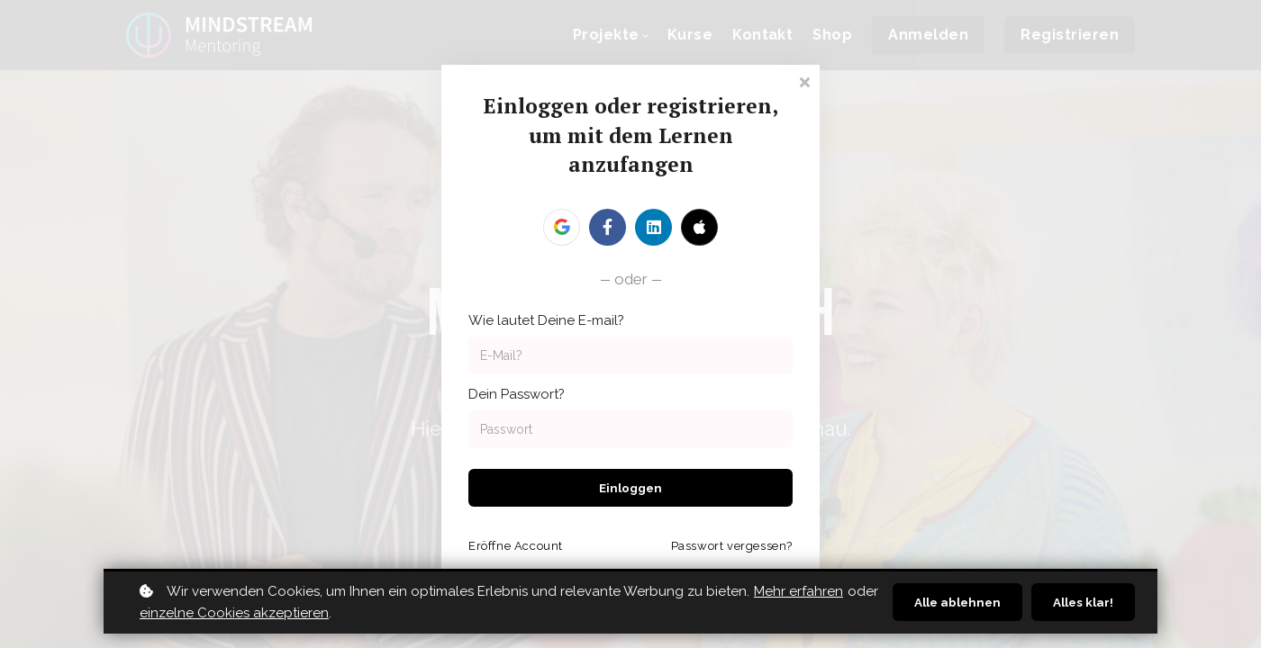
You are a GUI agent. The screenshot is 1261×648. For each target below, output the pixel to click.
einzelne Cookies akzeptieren (264, 613)
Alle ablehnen (951, 602)
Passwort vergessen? (732, 546)
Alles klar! (1081, 602)
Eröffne (515, 546)
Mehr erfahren (798, 591)
